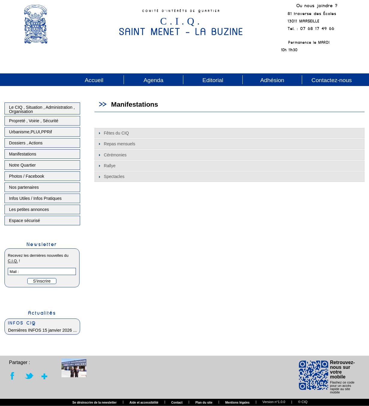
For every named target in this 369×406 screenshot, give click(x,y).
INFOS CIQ (22, 323)
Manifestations (22, 154)
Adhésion (272, 80)
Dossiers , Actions (26, 143)
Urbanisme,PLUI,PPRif (30, 131)
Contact (177, 402)
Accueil (94, 80)
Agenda (153, 80)
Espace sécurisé (24, 220)
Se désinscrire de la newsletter (94, 402)
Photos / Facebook (26, 176)
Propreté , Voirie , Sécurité (33, 120)
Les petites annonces (29, 209)
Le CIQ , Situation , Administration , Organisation (42, 109)
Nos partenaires (24, 187)
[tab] (229, 133)
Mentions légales (237, 402)
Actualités (42, 313)
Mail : (14, 271)
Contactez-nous (331, 80)
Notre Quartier (22, 165)
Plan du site (203, 402)
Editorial (212, 80)
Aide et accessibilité (144, 402)
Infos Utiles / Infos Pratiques (35, 198)
